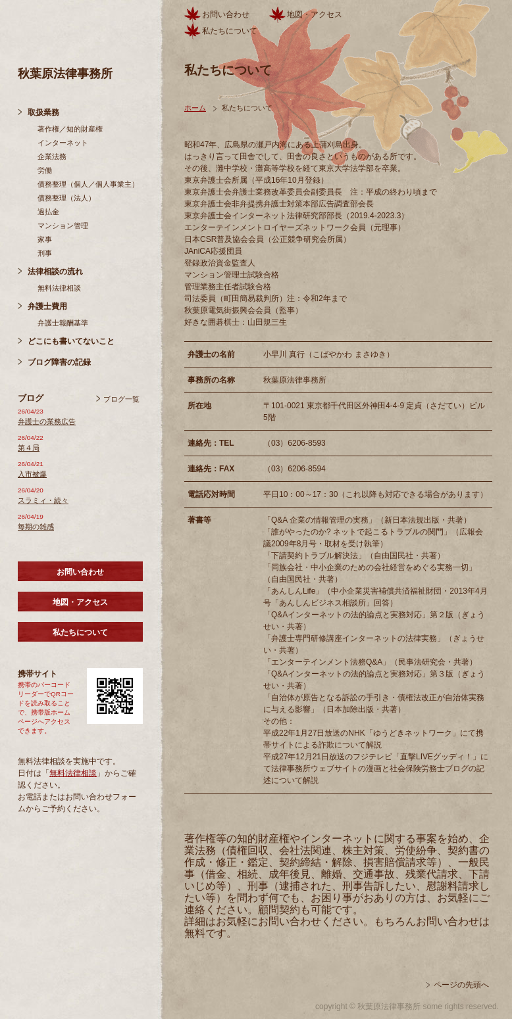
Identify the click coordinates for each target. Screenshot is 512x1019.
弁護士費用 (47, 306)
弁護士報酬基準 (63, 323)
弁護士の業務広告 (47, 421)
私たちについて (80, 632)
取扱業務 (43, 112)
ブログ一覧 (121, 399)
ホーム (195, 108)
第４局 (28, 448)
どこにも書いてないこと (71, 341)
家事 (45, 239)
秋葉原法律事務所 (65, 73)
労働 (45, 170)
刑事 (45, 253)
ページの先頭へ (461, 984)
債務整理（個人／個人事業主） (88, 184)
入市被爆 (32, 474)
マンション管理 (63, 225)
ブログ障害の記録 (59, 362)
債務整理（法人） (66, 198)
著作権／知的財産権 (70, 129)
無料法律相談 (59, 288)
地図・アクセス (80, 602)
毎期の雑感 (36, 527)
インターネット (63, 143)
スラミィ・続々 (43, 500)
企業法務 (52, 156)
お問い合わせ (80, 572)
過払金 (48, 212)
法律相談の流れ (55, 271)
